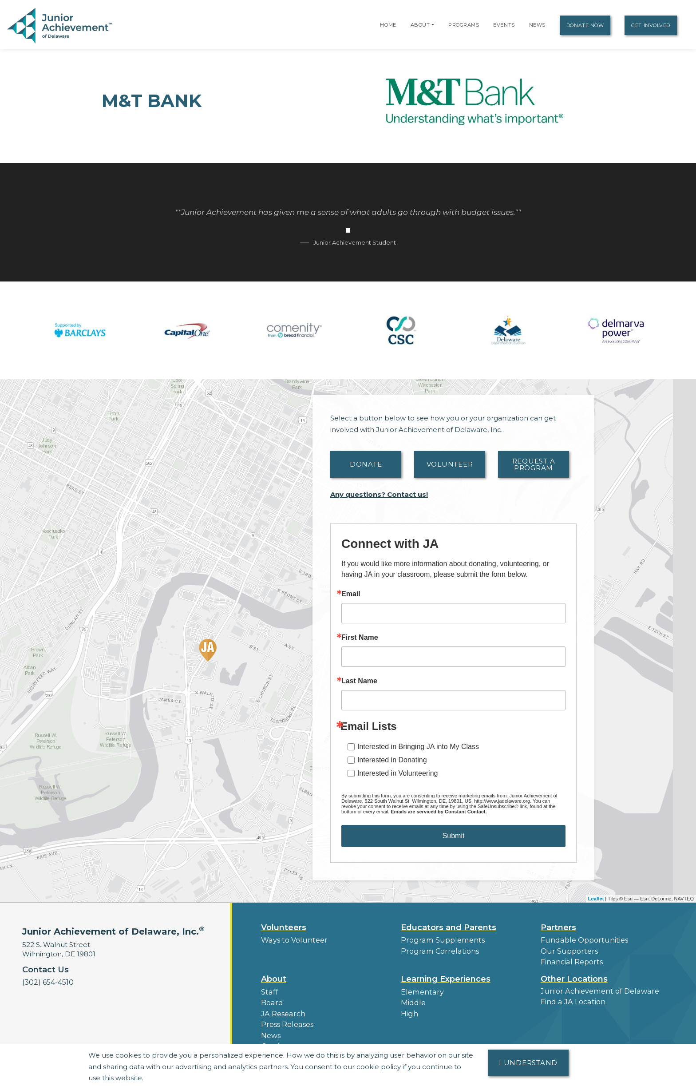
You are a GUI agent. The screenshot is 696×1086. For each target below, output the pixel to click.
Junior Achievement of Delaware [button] (596, 988)
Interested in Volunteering (397, 773)
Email (350, 594)
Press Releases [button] (286, 1020)
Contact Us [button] (45, 970)
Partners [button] (558, 927)
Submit (454, 836)
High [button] (409, 1010)
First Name (359, 637)
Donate (366, 464)
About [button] (273, 977)
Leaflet (596, 898)
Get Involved (650, 25)
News (537, 25)
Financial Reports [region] (570, 960)
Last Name (359, 681)
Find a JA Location (571, 999)
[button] (432, 25)
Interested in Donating (392, 760)
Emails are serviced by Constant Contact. (438, 811)
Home (388, 25)
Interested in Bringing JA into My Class (418, 746)
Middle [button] (412, 999)
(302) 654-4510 (46, 982)
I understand (528, 1062)
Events (503, 25)
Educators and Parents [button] (448, 927)
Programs (463, 25)
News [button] (270, 1030)
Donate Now (585, 25)
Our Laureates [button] (285, 1040)
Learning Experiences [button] (445, 977)
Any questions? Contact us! (379, 494)
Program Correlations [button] (437, 950)
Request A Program (533, 464)
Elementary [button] (420, 989)
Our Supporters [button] (567, 950)
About (420, 25)
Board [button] (271, 999)
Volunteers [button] (283, 927)
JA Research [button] (282, 1010)
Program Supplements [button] (439, 939)
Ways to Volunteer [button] (292, 939)
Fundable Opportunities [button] (581, 939)
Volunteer (450, 464)
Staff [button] (268, 989)
